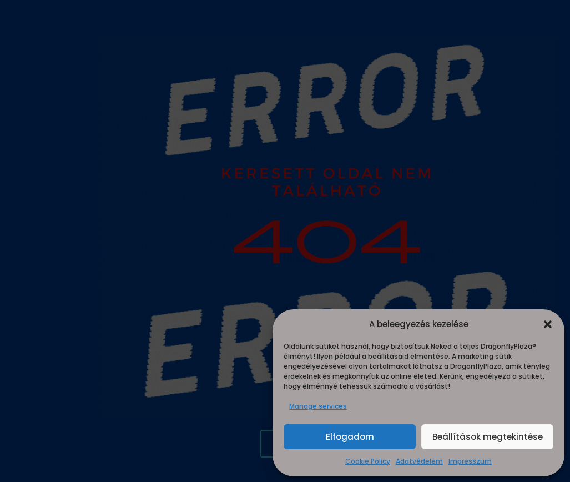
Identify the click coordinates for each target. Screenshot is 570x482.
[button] (547, 324)
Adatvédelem (419, 461)
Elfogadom (350, 437)
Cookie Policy (367, 461)
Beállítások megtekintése (487, 437)
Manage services (318, 406)
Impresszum (470, 461)
